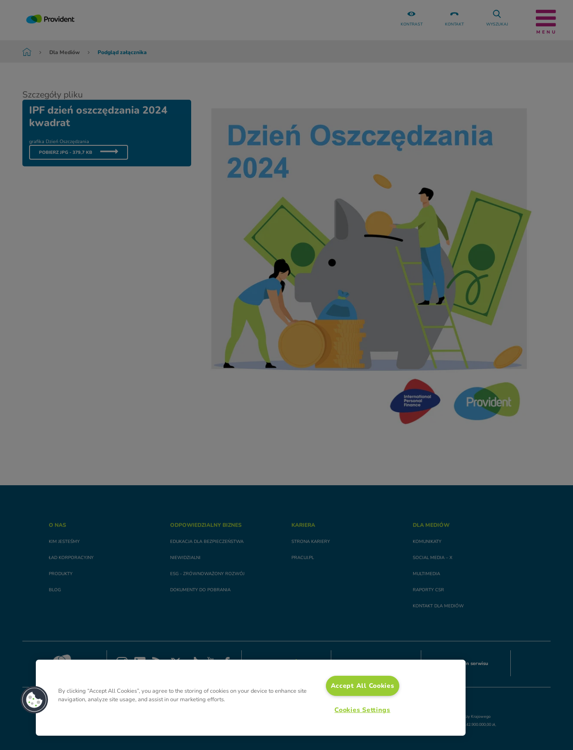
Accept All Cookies (362, 685)
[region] (251, 698)
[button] (34, 700)
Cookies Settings (362, 709)
